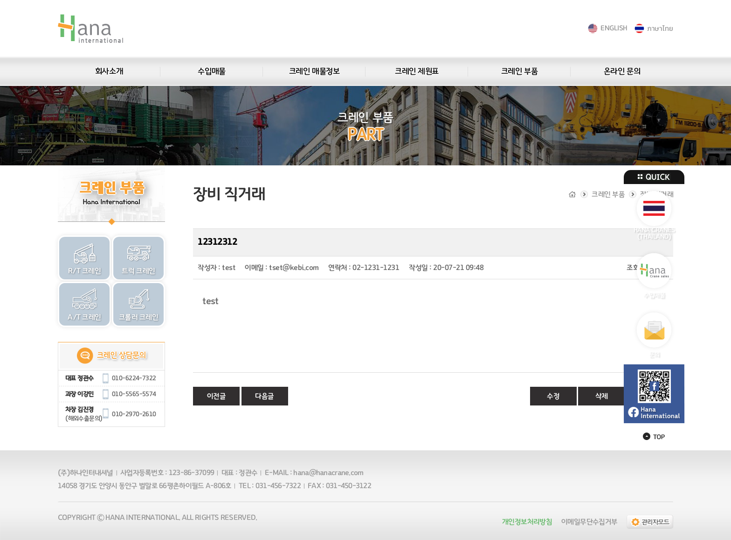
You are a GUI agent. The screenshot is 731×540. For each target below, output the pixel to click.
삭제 (601, 396)
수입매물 (211, 71)
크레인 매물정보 (314, 71)
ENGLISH (614, 28)
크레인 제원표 (417, 71)
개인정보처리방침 (527, 522)
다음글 (264, 396)
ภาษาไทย (660, 28)
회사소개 (109, 71)
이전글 (216, 396)
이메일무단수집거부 (589, 522)
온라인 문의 (622, 71)
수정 (553, 396)
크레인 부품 (519, 71)
